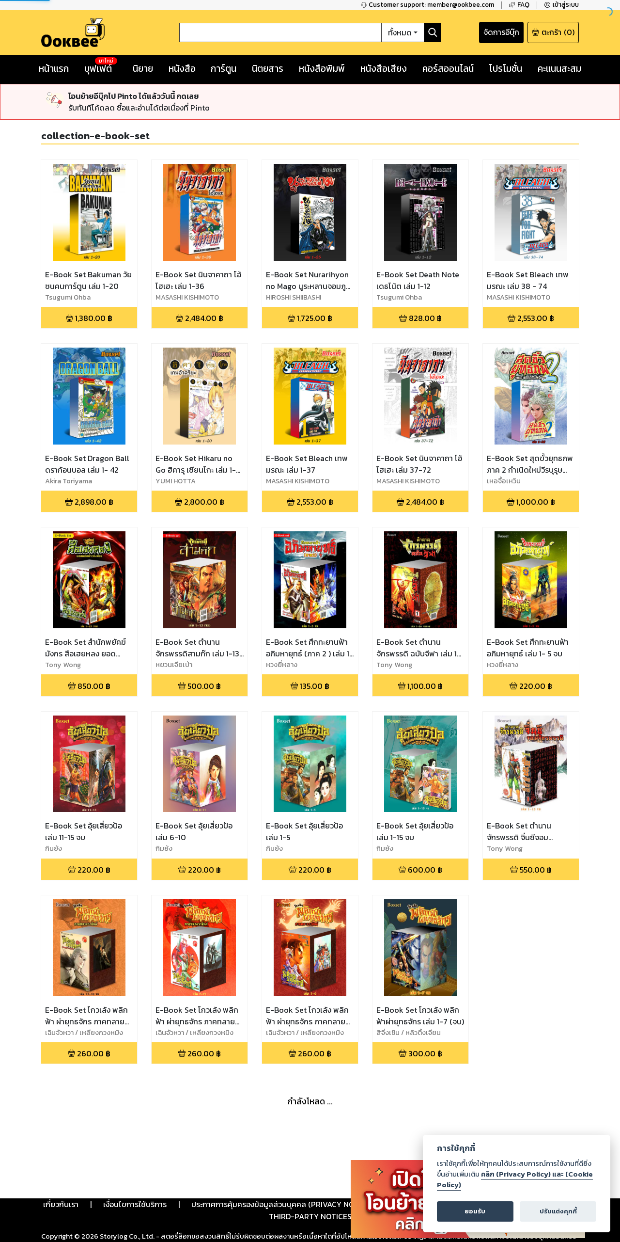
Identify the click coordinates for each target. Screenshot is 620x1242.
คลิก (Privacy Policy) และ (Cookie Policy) (515, 1179)
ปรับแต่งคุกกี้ (558, 1211)
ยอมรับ (475, 1211)
